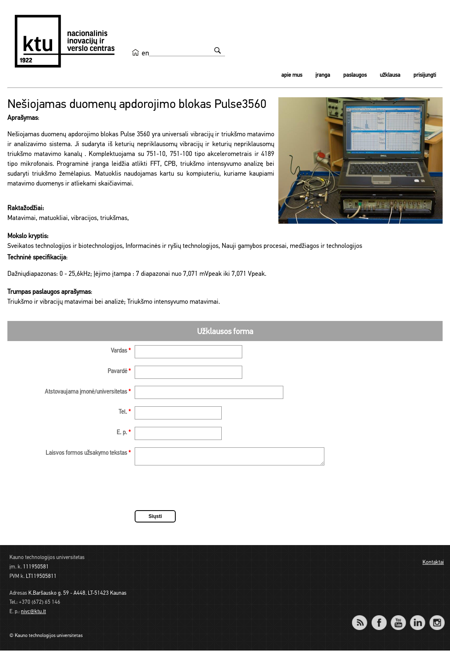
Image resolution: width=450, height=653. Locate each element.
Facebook (379, 619)
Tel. (125, 412)
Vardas (121, 351)
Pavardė (119, 372)
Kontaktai (433, 565)
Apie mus (291, 75)
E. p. (124, 433)
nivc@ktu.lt (33, 614)
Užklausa (390, 75)
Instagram (437, 619)
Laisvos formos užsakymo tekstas (88, 453)
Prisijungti (424, 75)
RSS (362, 619)
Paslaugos (355, 75)
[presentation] (197, 492)
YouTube (398, 619)
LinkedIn (417, 619)
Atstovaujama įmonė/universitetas (88, 392)
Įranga (322, 75)
